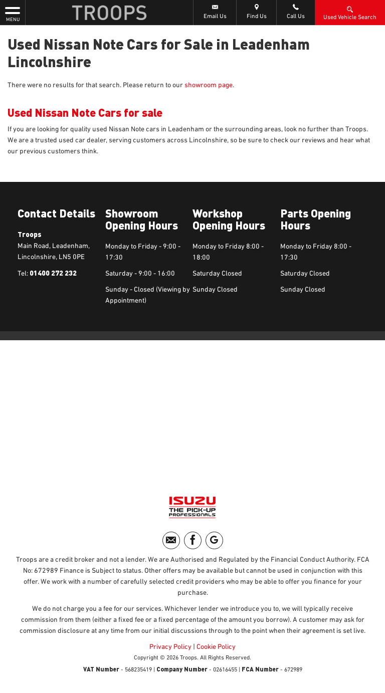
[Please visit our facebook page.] (193, 540)
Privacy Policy (170, 646)
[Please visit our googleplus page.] (214, 540)
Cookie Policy (216, 646)
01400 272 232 (53, 273)
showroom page (208, 85)
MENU (12, 13)
